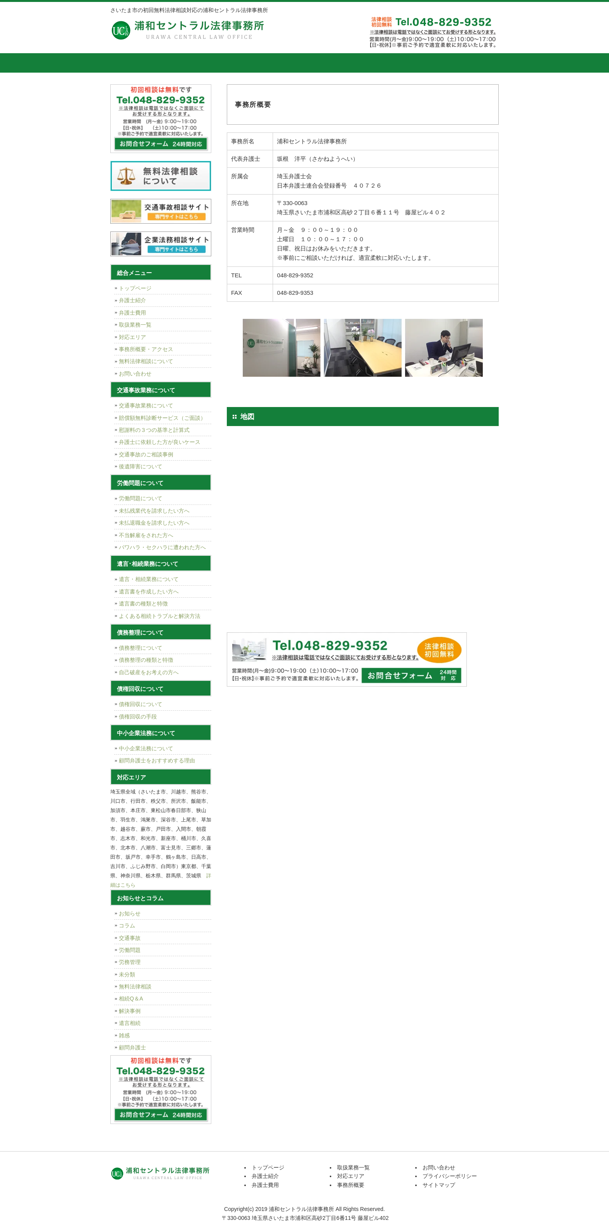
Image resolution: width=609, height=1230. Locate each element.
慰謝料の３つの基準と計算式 (154, 430)
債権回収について (140, 704)
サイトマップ (439, 1185)
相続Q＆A (131, 998)
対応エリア (353, 63)
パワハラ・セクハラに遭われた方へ (162, 547)
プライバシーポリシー (450, 1176)
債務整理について (140, 648)
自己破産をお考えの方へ (149, 672)
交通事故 (130, 938)
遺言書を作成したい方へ (149, 591)
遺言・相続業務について (149, 579)
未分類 (127, 974)
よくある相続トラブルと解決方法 (159, 616)
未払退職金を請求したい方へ (154, 523)
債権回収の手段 (138, 716)
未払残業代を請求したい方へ (154, 511)
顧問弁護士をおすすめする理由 (157, 760)
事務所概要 (411, 63)
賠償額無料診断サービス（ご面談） (162, 418)
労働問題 (130, 950)
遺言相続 (130, 1023)
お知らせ (130, 913)
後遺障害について (140, 466)
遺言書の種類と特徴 (143, 603)
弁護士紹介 (178, 63)
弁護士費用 (236, 63)
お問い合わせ (135, 374)
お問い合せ (469, 63)
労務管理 (130, 962)
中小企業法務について (146, 748)
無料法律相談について (146, 361)
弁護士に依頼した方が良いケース (159, 442)
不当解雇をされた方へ (146, 535)
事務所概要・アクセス (146, 349)
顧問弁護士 (132, 1047)
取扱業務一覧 (295, 63)
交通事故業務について (146, 405)
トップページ (129, 63)
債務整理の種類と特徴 (146, 660)
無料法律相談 (135, 986)
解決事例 (130, 1011)
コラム (127, 925)
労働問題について (140, 498)
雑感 (124, 1035)
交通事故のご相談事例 (146, 454)
